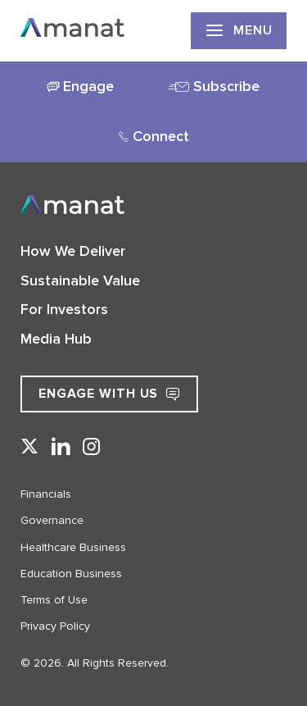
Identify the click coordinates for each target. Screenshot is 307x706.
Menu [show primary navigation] (239, 30)
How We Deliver (72, 251)
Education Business (71, 574)
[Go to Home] (72, 30)
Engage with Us (109, 393)
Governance (52, 520)
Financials (45, 494)
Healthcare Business (73, 547)
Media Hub (56, 339)
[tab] (80, 86)
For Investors (64, 309)
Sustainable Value (80, 280)
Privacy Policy (55, 626)
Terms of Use (54, 600)
